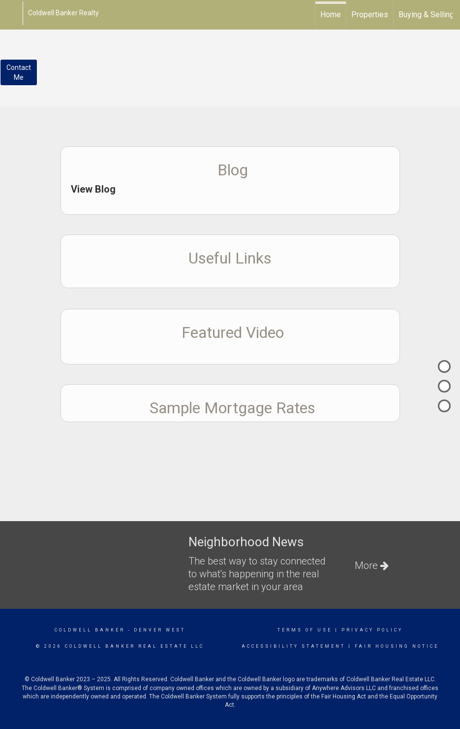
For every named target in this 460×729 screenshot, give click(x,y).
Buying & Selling (426, 14)
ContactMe (18, 72)
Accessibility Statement (293, 646)
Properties (369, 14)
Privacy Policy (372, 630)
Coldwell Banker (90, 630)
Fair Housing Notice (397, 646)
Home (330, 14)
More (372, 565)
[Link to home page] (12, 13)
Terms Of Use (304, 630)
